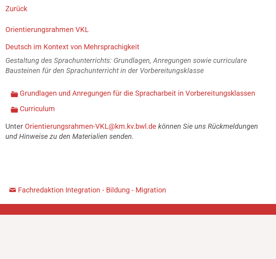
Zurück (16, 8)
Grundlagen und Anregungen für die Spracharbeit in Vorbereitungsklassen (137, 93)
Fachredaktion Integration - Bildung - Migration (92, 190)
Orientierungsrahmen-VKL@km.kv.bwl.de (90, 126)
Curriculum (37, 108)
